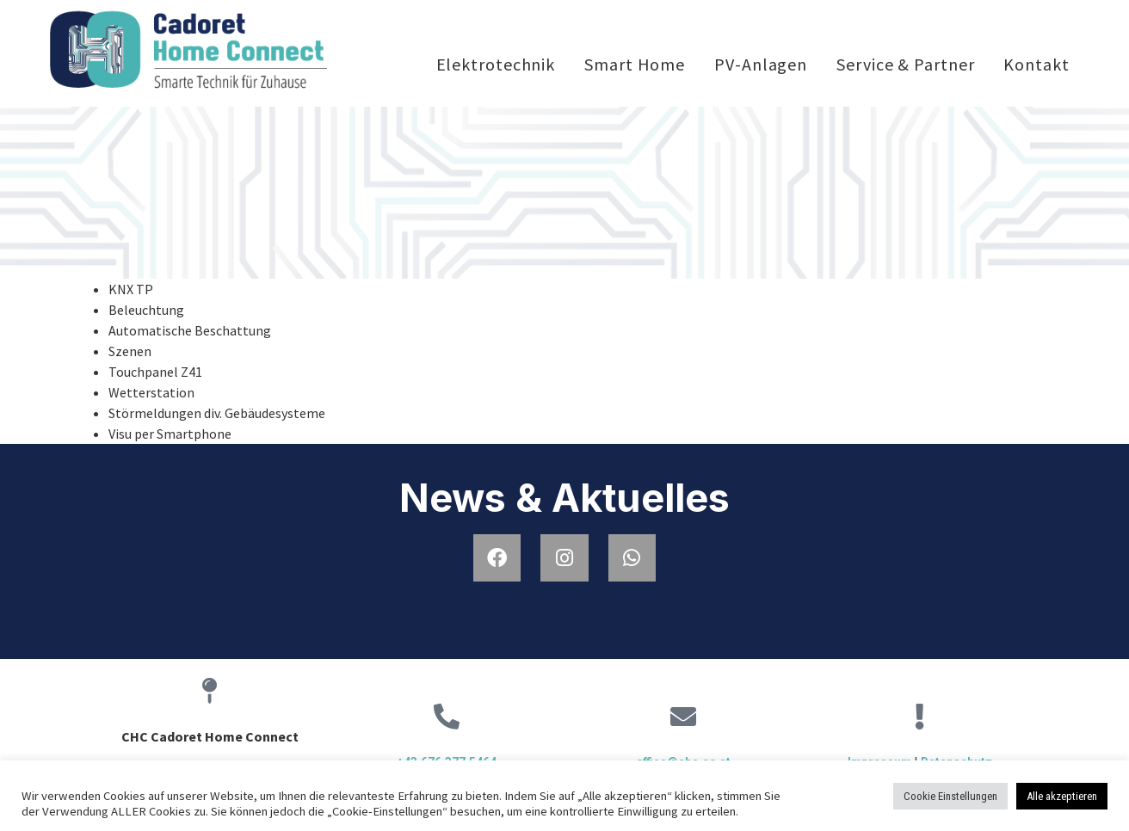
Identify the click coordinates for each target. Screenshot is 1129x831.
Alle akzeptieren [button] (1062, 796)
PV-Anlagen (760, 64)
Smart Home (634, 64)
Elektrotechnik (496, 64)
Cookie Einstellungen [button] (950, 796)
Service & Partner (905, 64)
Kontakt (1036, 64)
